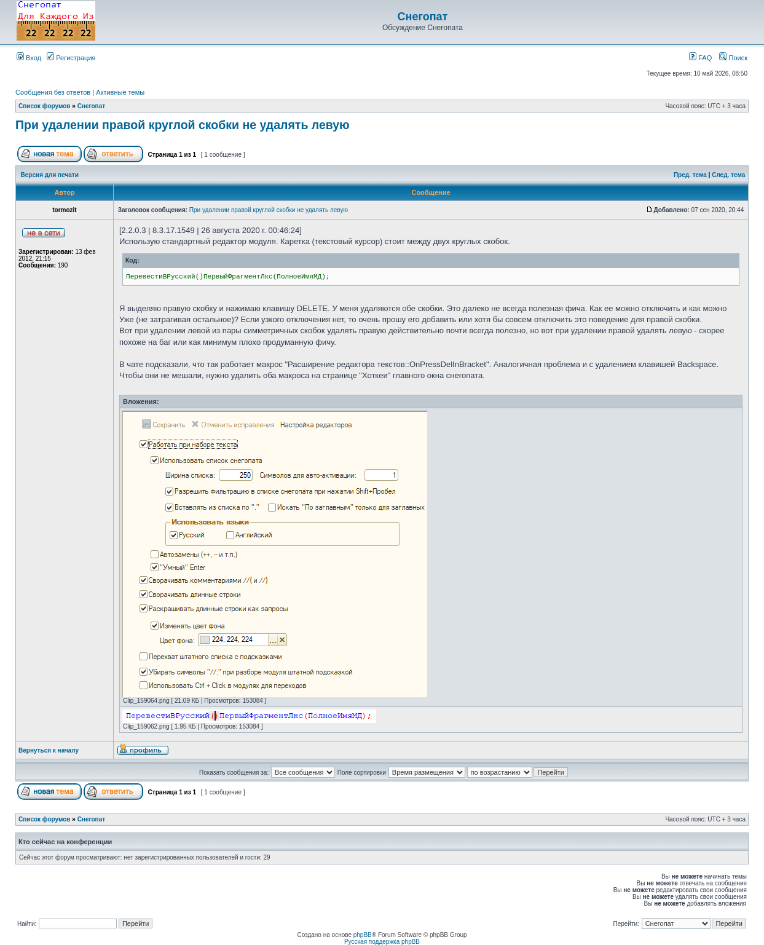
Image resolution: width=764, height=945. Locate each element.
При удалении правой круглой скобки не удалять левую (182, 125)
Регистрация (71, 57)
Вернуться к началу (48, 750)
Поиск (733, 57)
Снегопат (423, 16)
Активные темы (120, 92)
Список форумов (44, 106)
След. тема (728, 175)
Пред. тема (690, 175)
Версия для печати (50, 175)
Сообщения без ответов (52, 92)
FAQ (700, 57)
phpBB (362, 934)
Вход (29, 57)
